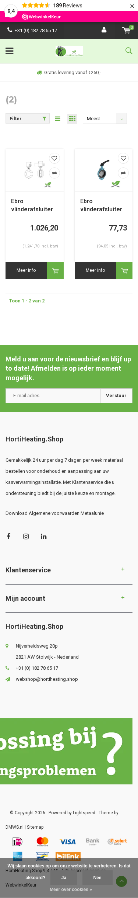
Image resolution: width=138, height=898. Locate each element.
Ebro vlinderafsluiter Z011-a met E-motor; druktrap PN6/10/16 (32, 206)
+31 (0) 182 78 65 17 (32, 30)
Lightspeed (84, 812)
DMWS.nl (15, 827)
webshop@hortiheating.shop (47, 679)
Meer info (26, 270)
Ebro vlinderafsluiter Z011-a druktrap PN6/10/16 (102, 206)
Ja (63, 877)
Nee (97, 877)
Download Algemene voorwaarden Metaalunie (55, 513)
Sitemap (35, 827)
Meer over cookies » (71, 889)
